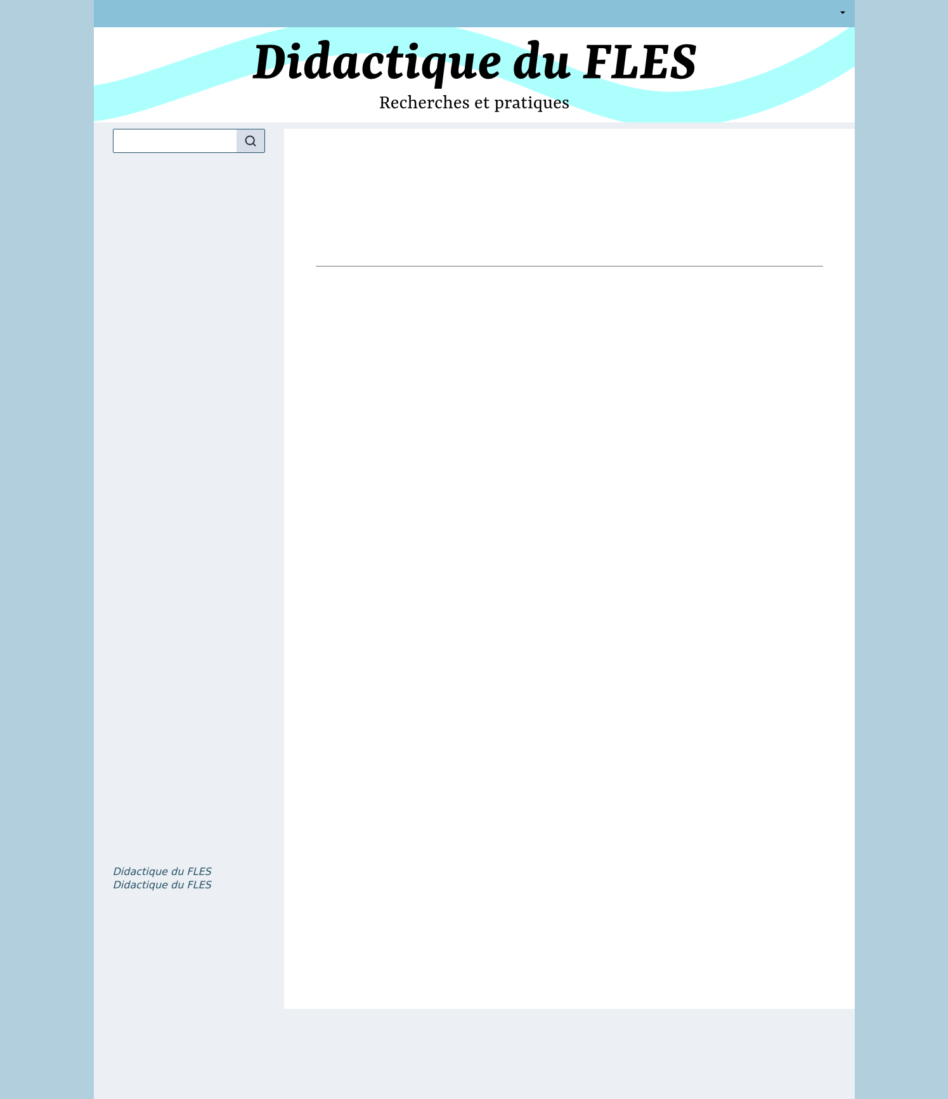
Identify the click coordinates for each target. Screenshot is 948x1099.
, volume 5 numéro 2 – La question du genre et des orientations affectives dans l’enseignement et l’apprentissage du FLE (162, 885)
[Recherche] (175, 140)
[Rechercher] (250, 140)
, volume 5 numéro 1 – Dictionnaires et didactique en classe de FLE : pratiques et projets (162, 872)
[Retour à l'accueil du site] (474, 74)
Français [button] (841, 13)
